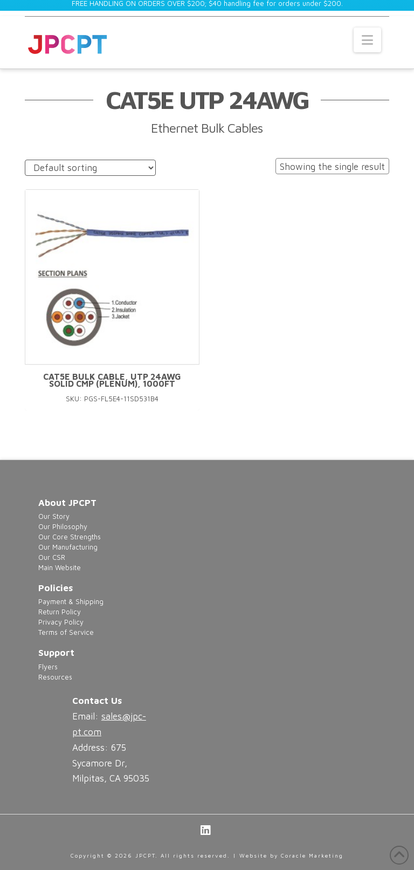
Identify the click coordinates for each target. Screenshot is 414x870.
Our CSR (51, 557)
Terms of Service (66, 632)
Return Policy (59, 612)
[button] (367, 40)
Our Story (54, 516)
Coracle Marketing (312, 855)
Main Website (59, 568)
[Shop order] (90, 168)
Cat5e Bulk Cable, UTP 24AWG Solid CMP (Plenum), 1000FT (112, 380)
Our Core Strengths (69, 537)
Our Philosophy (62, 527)
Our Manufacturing (68, 547)
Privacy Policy (61, 622)
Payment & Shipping (71, 602)
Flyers (48, 667)
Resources (55, 677)
